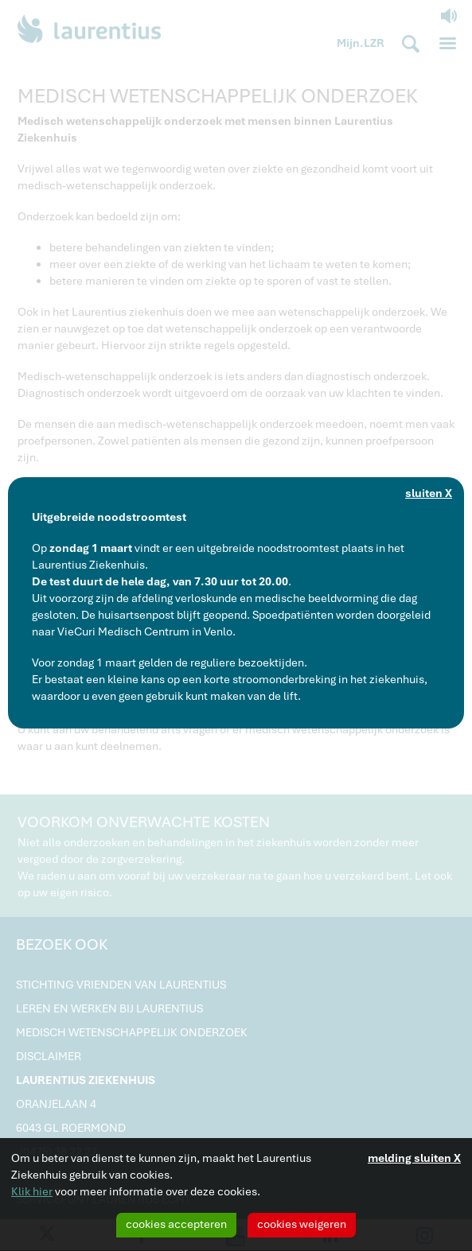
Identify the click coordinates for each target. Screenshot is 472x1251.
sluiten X (428, 493)
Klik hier (32, 1191)
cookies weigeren (301, 1224)
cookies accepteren (176, 1224)
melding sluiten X (414, 1158)
